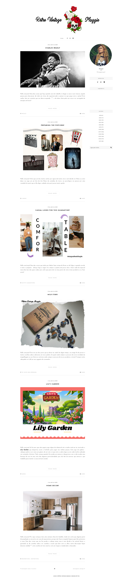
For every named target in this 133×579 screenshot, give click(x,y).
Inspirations (35, 558)
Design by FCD (75, 576)
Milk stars (53, 294)
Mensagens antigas (79, 568)
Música (24, 113)
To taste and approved (29, 372)
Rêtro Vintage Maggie (64, 576)
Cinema (24, 198)
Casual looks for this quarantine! (52, 210)
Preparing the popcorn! (52, 125)
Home (62, 38)
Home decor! (52, 485)
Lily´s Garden (52, 384)
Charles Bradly (52, 48)
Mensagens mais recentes (28, 568)
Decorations (26, 558)
